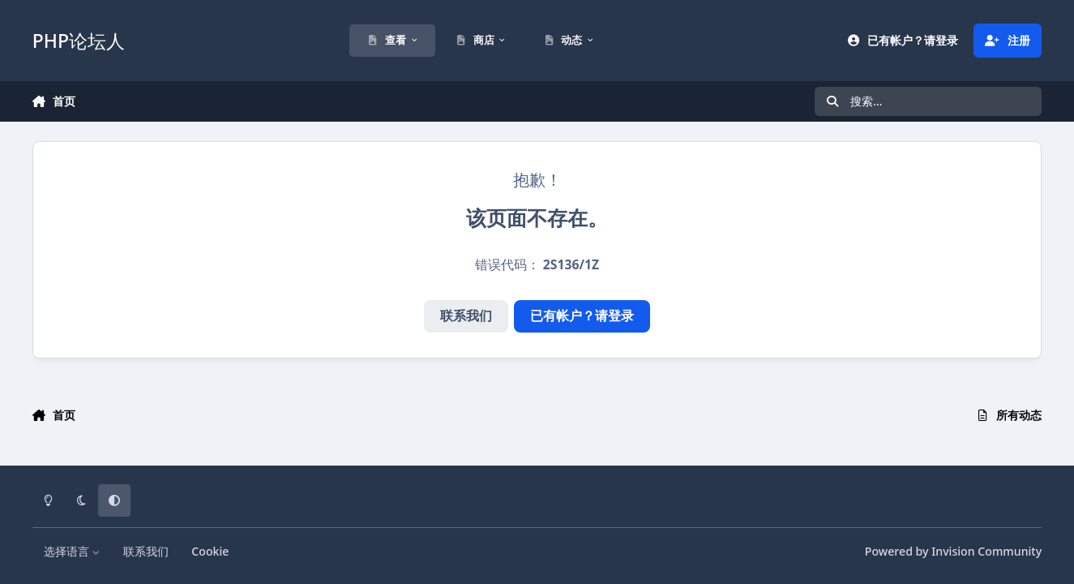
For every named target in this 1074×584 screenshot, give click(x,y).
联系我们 (466, 315)
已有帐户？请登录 (582, 315)
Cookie (210, 551)
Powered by (953, 551)
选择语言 (72, 551)
